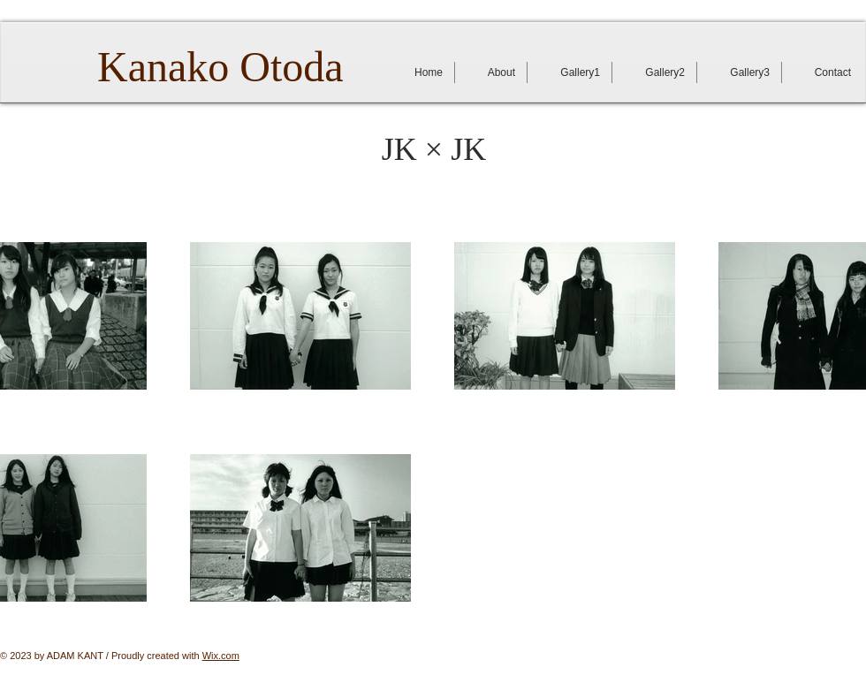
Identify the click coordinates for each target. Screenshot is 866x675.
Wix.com (220, 655)
